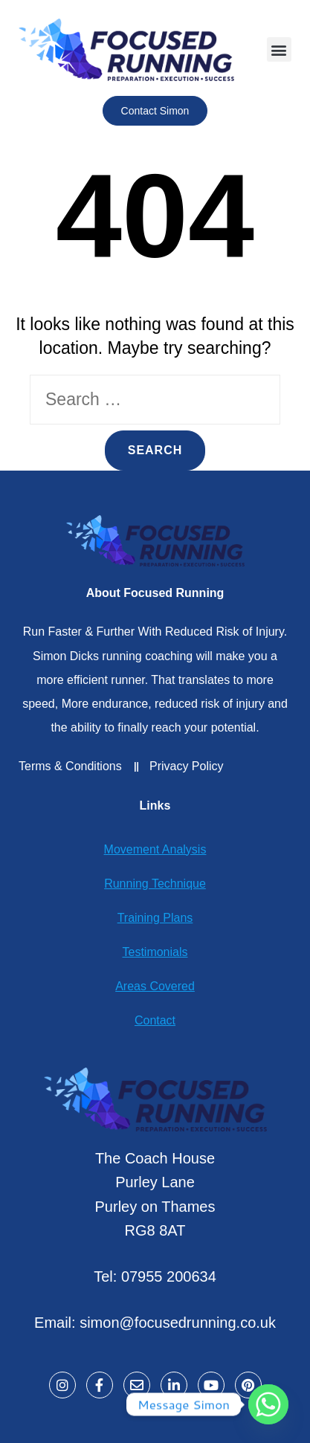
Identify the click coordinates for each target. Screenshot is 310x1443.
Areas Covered (155, 986)
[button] (279, 49)
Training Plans (155, 917)
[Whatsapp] (268, 1404)
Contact (155, 1020)
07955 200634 (168, 1276)
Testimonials (154, 952)
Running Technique (155, 883)
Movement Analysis (155, 849)
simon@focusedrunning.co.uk (178, 1322)
